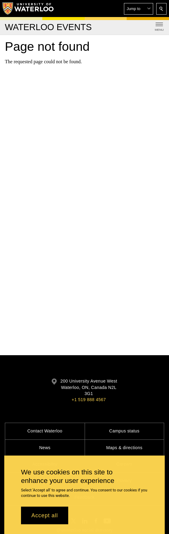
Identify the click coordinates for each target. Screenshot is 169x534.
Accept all (44, 517)
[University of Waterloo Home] (28, 8)
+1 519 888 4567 (89, 399)
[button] (138, 8)
